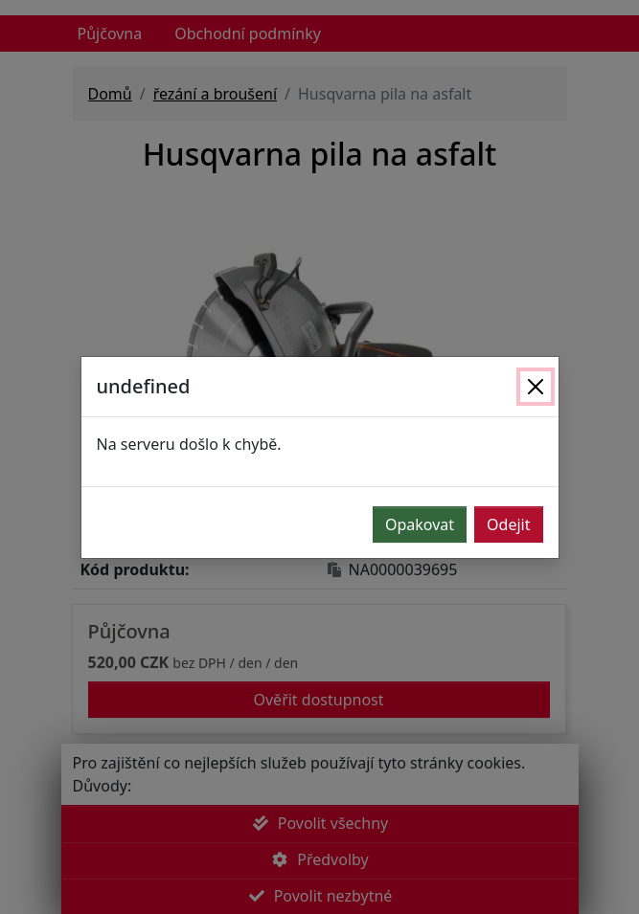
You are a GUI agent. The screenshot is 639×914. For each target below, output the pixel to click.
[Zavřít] (535, 386)
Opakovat (419, 524)
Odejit (508, 524)
